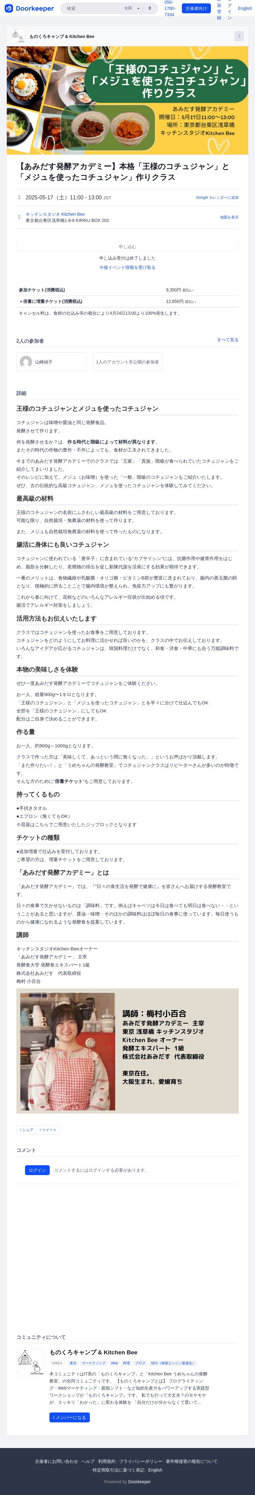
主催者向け (196, 8)
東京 (73, 1363)
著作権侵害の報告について (192, 1461)
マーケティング (94, 1363)
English (245, 8)
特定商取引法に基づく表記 (118, 1469)
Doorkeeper (139, 1481)
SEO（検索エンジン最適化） (173, 1363)
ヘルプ (88, 1461)
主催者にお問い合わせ (56, 1461)
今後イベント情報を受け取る (127, 267)
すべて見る (228, 339)
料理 (126, 1363)
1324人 (57, 1363)
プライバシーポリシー (140, 1461)
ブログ (140, 1363)
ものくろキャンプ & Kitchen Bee (61, 36)
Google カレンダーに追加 (217, 197)
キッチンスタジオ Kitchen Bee (56, 214)
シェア (26, 1130)
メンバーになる (69, 1417)
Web (114, 1363)
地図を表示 (229, 217)
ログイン (37, 1170)
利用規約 (106, 1461)
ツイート (48, 1130)
